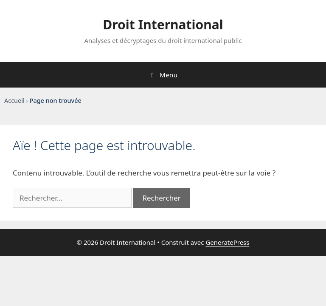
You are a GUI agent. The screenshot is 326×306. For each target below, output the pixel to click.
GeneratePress (227, 242)
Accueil (14, 100)
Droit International (163, 24)
